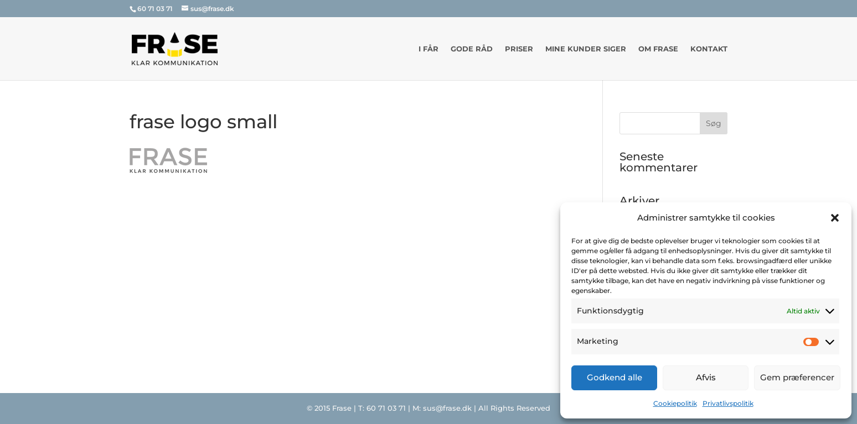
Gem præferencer (797, 377)
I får (428, 49)
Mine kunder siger (585, 49)
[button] (834, 217)
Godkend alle (614, 377)
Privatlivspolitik (728, 403)
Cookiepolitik (675, 403)
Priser (519, 49)
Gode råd (472, 49)
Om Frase (658, 49)
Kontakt (708, 49)
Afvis (706, 377)
